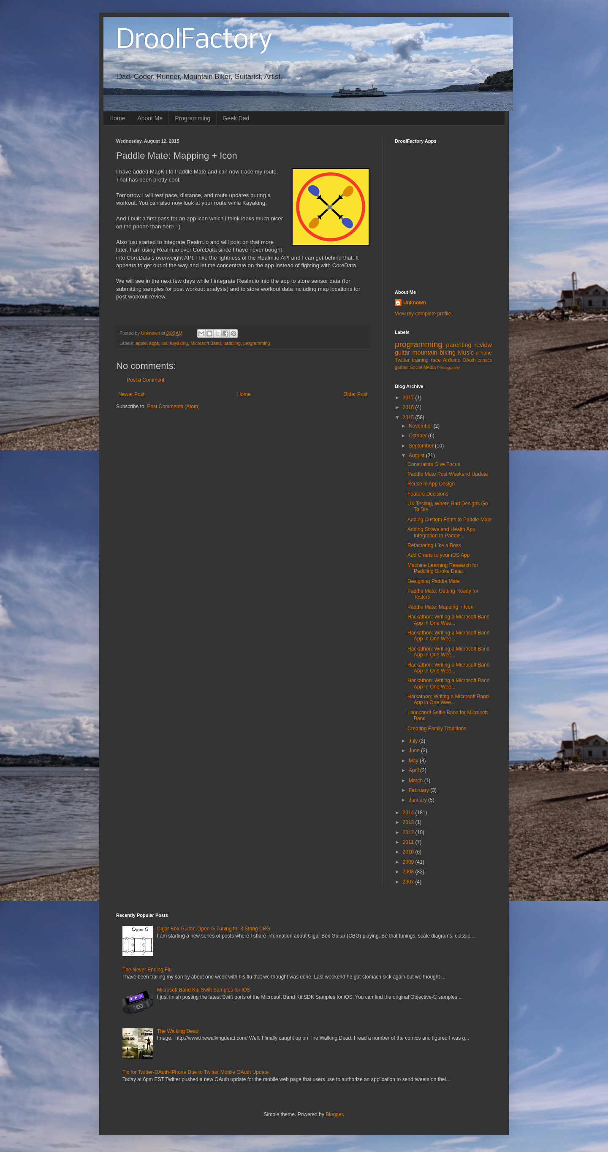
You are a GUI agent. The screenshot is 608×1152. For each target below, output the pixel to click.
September (422, 446)
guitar (402, 352)
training (420, 360)
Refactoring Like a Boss (434, 545)
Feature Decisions (427, 494)
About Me (150, 118)
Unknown (414, 303)
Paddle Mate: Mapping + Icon (440, 607)
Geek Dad (236, 118)
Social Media (423, 367)
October (418, 436)
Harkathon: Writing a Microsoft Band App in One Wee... (448, 699)
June (415, 751)
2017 (409, 398)
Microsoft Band (205, 343)
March (416, 780)
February (419, 790)
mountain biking (434, 352)
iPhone (484, 353)
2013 (409, 822)
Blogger (334, 1114)
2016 (409, 407)
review (483, 345)
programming (256, 343)
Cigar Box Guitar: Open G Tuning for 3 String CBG (213, 929)
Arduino (451, 360)
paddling (232, 343)
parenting (458, 345)
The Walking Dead (177, 1031)
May (414, 761)
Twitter (402, 360)
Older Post (355, 394)
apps (154, 343)
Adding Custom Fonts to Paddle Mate (449, 520)
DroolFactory (194, 40)
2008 (409, 872)
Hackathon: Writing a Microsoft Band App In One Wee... (448, 620)
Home (117, 118)
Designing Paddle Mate (433, 581)
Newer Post (131, 394)
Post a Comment (145, 380)
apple (141, 343)
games (401, 367)
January (418, 800)
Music (466, 352)
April (414, 770)
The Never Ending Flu (147, 970)
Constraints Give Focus (433, 464)
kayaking (179, 343)
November (421, 426)
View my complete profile (423, 314)
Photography (448, 367)
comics (485, 360)
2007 (409, 882)
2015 (409, 417)
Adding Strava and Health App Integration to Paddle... (441, 532)
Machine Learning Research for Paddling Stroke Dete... (442, 568)
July (414, 741)
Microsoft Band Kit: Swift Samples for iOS (203, 990)
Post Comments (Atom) (173, 406)
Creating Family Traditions (436, 729)
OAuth (469, 360)
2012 (409, 832)
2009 (409, 862)
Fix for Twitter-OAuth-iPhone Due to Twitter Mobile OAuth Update (195, 1072)
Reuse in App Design (431, 484)
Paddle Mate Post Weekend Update (447, 474)
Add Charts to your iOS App (438, 555)
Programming (192, 118)
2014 (409, 813)
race (435, 360)
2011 (409, 842)
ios (165, 343)
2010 (409, 852)
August (417, 455)
